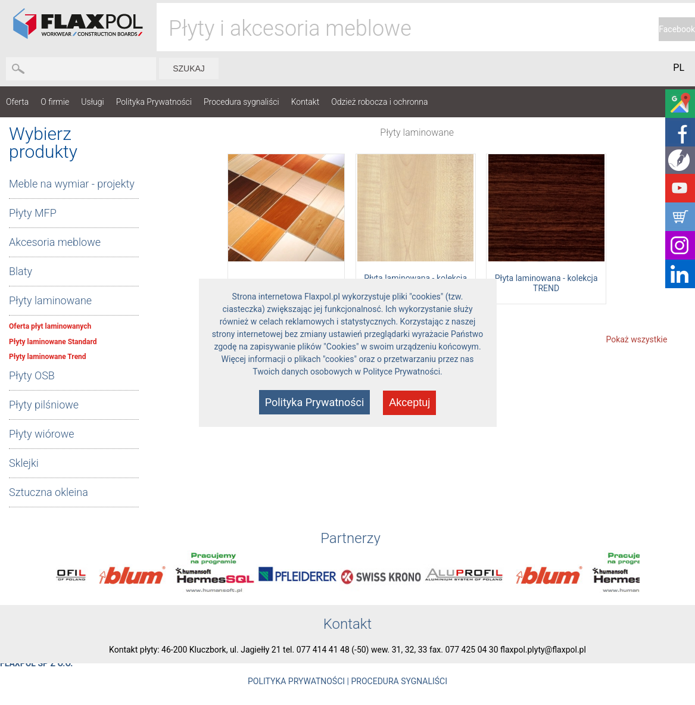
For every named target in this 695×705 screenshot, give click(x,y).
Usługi (92, 102)
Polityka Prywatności (154, 102)
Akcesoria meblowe (55, 242)
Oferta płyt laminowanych (50, 326)
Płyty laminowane (50, 300)
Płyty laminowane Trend (47, 356)
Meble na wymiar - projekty (72, 183)
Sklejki (24, 463)
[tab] (74, 184)
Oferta (17, 102)
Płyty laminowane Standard (52, 342)
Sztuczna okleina (48, 492)
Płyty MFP (33, 213)
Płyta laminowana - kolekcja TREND (546, 283)
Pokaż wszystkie (636, 339)
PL (678, 67)
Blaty (20, 271)
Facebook (677, 29)
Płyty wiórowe (41, 434)
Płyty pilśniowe (44, 404)
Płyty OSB (32, 375)
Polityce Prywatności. (402, 371)
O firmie (54, 102)
